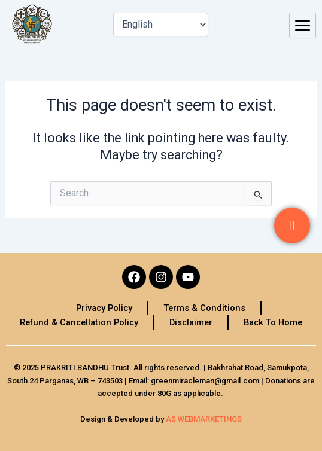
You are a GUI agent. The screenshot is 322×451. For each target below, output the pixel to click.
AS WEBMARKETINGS (204, 419)
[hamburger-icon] (302, 26)
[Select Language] (160, 24)
